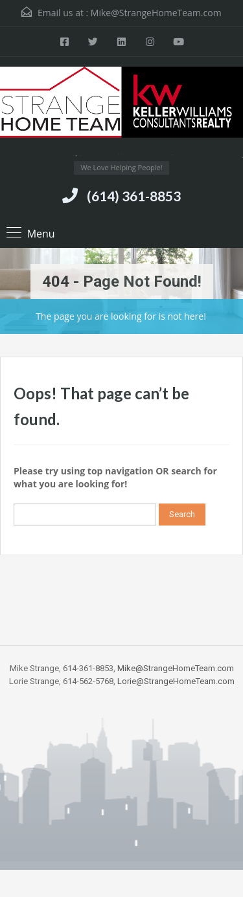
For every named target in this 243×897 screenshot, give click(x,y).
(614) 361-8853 (134, 196)
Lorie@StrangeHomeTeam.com (176, 681)
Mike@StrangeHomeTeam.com (156, 12)
